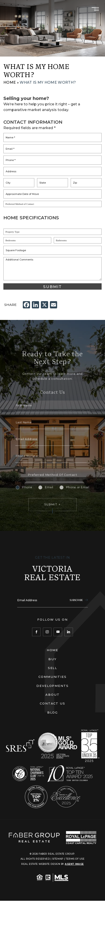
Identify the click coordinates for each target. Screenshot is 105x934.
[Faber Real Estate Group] (34, 838)
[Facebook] (36, 632)
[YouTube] (58, 632)
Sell (52, 668)
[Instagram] (47, 632)
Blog (52, 712)
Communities (52, 677)
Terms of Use (75, 858)
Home (52, 650)
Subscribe (79, 600)
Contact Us (52, 703)
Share (10, 305)
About (52, 694)
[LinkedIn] (68, 632)
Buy (52, 659)
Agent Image (74, 864)
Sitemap (57, 858)
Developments (52, 686)
